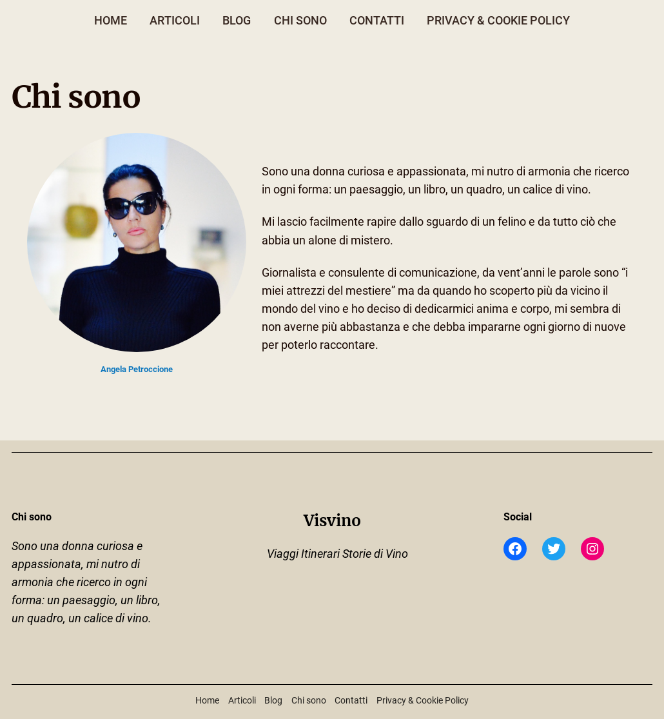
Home (110, 20)
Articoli (175, 20)
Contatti (376, 20)
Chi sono (300, 20)
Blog (236, 20)
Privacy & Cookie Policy (498, 20)
